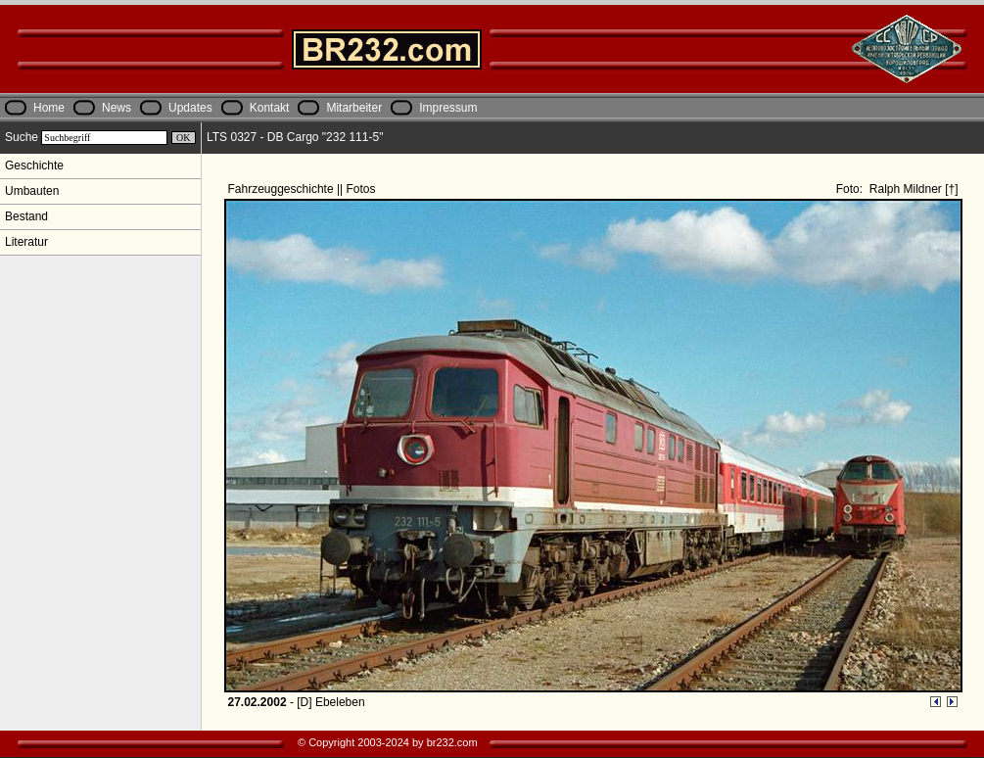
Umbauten (32, 191)
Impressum (448, 108)
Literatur (26, 242)
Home (49, 108)
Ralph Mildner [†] (912, 189)
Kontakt (270, 108)
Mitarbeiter (354, 108)
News (116, 108)
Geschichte (34, 165)
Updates (190, 108)
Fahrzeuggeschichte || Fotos (303, 189)
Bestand (26, 216)
